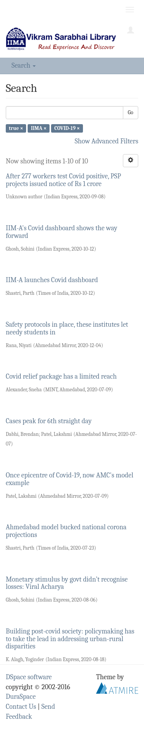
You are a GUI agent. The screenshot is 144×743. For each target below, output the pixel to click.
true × (16, 128)
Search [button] (24, 66)
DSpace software (29, 677)
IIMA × (38, 128)
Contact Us (21, 707)
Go (130, 112)
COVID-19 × (66, 128)
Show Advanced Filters (107, 141)
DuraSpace (21, 697)
